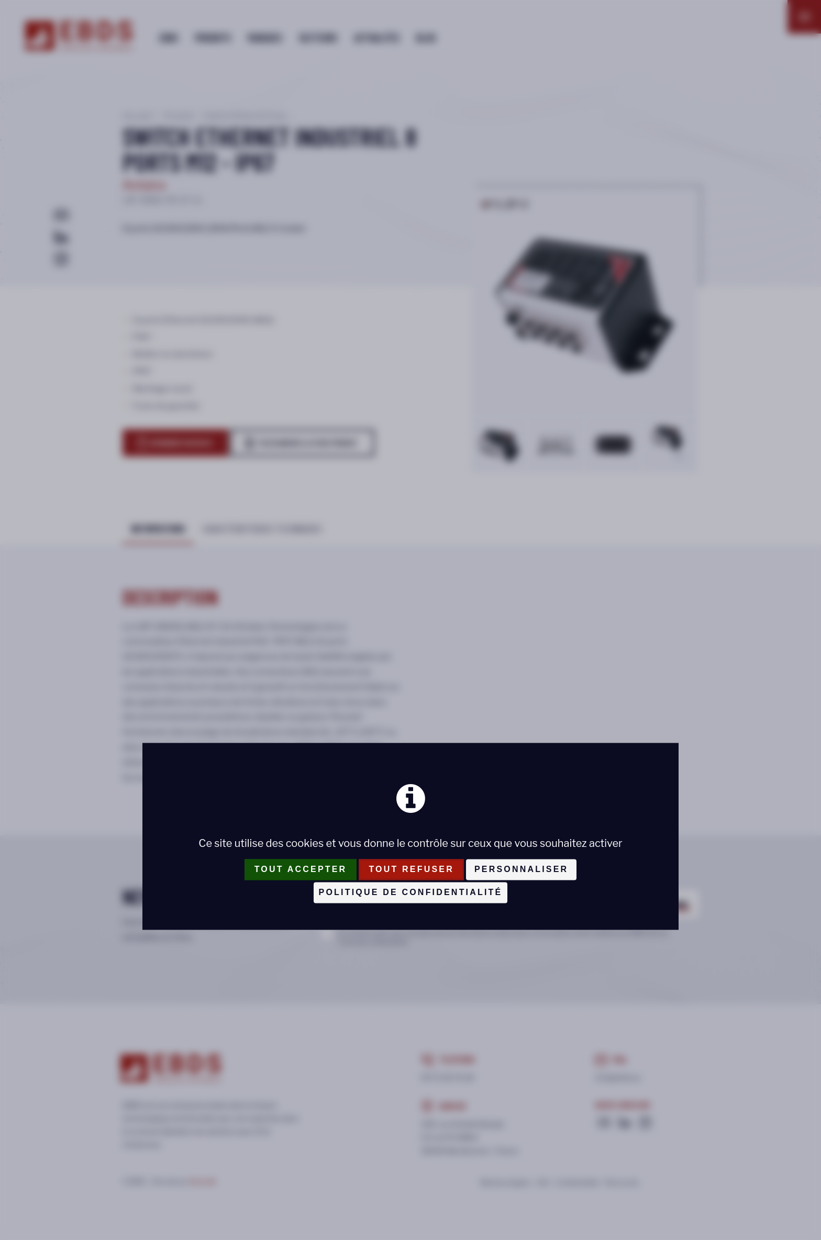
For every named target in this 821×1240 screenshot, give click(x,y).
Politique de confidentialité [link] (411, 892)
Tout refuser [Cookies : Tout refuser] (411, 869)
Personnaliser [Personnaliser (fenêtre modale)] (521, 869)
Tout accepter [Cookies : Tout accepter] (300, 869)
